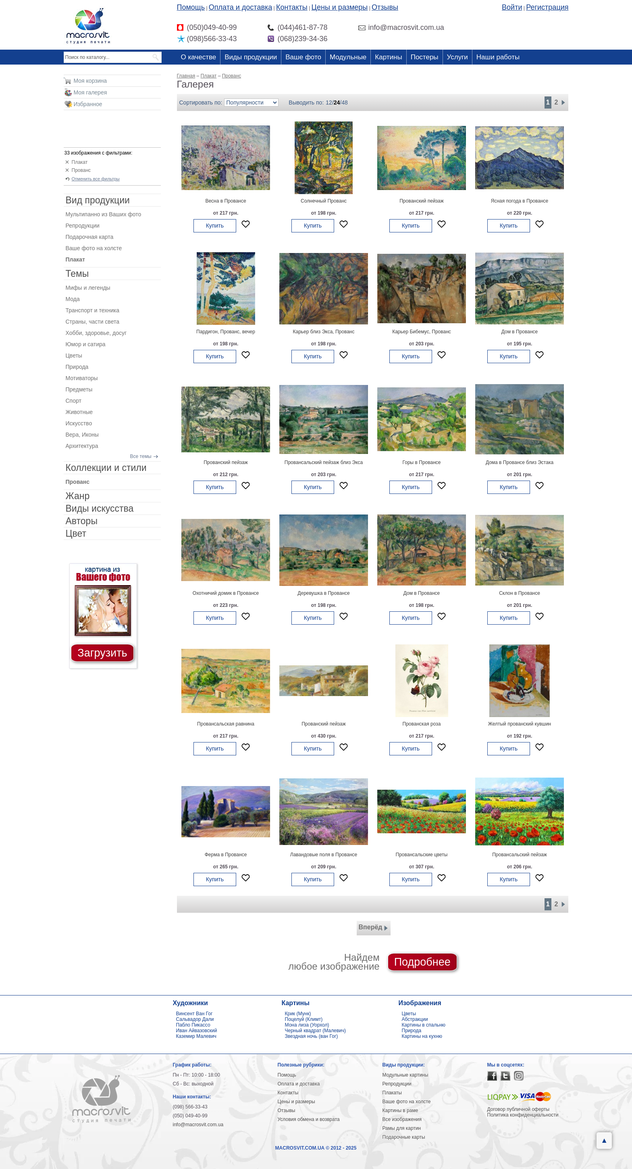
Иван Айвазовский (196, 1030)
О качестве (198, 57)
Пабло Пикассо (193, 1025)
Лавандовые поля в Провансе (323, 854)
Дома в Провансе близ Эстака (519, 462)
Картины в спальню (424, 1025)
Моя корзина (90, 80)
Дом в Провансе (519, 332)
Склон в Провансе (519, 593)
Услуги (457, 57)
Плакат (80, 162)
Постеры (425, 57)
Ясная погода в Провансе (519, 201)
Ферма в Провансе (226, 854)
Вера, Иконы (82, 434)
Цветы (74, 355)
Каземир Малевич (196, 1036)
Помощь (191, 7)
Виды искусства (100, 508)
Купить (215, 225)
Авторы (82, 521)
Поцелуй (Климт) (304, 1019)
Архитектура (82, 446)
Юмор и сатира (86, 344)
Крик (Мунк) (298, 1013)
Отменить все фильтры (96, 178)
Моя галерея (90, 92)
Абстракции (415, 1019)
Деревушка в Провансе (323, 593)
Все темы (141, 456)
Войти (512, 7)
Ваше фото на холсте (94, 248)
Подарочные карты (404, 1137)
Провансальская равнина (225, 724)
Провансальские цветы (422, 854)
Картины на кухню (422, 1036)
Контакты (292, 7)
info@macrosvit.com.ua (198, 1124)
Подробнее (422, 962)
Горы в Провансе (422, 462)
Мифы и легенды (88, 287)
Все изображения (402, 1119)
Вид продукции (98, 200)
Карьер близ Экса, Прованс (323, 332)
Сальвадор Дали (195, 1019)
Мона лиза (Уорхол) (307, 1025)
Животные (79, 412)
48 (344, 102)
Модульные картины (405, 1075)
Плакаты (392, 1093)
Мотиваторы (82, 378)
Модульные (348, 57)
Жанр (78, 496)
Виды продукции (251, 57)
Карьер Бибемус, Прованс (421, 332)
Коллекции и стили (106, 467)
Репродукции (83, 225)
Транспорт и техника (92, 310)
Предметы (79, 389)
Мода (73, 299)
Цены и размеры (340, 7)
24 (337, 102)
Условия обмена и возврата (309, 1119)
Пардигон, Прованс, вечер (225, 332)
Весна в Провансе (225, 201)
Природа (77, 367)
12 (329, 102)
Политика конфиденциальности (523, 1115)
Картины (388, 57)
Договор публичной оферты (518, 1109)
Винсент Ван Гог (194, 1013)
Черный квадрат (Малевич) (315, 1030)
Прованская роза (422, 724)
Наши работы (498, 57)
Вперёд (373, 928)
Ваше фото (303, 57)
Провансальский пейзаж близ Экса (324, 462)
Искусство (79, 423)
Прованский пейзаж (421, 201)
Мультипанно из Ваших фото (103, 214)
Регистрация (547, 7)
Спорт (73, 400)
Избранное (88, 104)
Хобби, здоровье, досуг (96, 333)
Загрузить (102, 653)
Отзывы (385, 7)
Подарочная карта (90, 237)
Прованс (81, 170)
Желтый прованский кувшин (519, 724)
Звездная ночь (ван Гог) (311, 1036)
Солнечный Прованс (324, 201)
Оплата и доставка (240, 7)
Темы (77, 273)
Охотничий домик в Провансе (226, 593)
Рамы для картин (402, 1128)
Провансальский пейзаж (519, 854)
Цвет (76, 533)
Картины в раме (400, 1110)
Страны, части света (93, 321)
